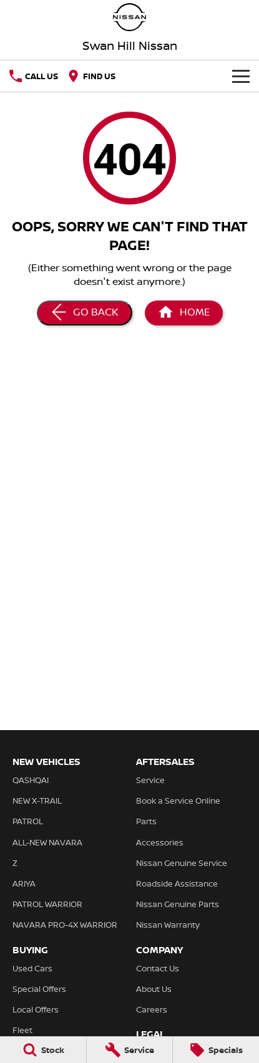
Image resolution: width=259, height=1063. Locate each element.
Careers (151, 1009)
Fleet (22, 1030)
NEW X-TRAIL (37, 800)
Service (150, 780)
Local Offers (35, 1009)
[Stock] (43, 1050)
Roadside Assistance (177, 883)
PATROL (27, 821)
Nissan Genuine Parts (177, 904)
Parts (146, 821)
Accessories (159, 842)
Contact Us (157, 968)
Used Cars (32, 968)
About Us (154, 988)
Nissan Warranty (168, 924)
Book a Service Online (178, 800)
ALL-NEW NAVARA (47, 842)
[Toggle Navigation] (241, 76)
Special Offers (39, 988)
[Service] (130, 1050)
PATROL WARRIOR (47, 904)
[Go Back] (84, 313)
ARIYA (24, 883)
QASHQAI (30, 780)
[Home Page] (129, 17)
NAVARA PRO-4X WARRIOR (64, 924)
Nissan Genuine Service (181, 862)
